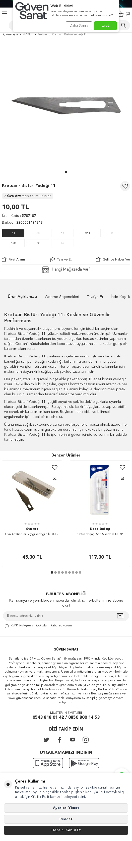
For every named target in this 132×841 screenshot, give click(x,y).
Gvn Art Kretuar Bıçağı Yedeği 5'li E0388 (32, 534)
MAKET (28, 34)
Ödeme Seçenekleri (62, 297)
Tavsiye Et (61, 259)
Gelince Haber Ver (113, 259)
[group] (66, 105)
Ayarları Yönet (66, 808)
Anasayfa (10, 34)
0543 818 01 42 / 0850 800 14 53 (66, 718)
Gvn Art (28, 196)
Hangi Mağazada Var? (66, 270)
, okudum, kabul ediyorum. (39, 626)
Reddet (66, 819)
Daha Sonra (79, 25)
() (124, 14)
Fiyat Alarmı (14, 259)
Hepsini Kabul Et (66, 830)
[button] (66, 172)
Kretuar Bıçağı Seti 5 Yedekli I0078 (100, 534)
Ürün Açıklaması (22, 297)
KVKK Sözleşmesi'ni (24, 625)
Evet (105, 25)
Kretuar (42, 34)
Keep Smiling (100, 529)
